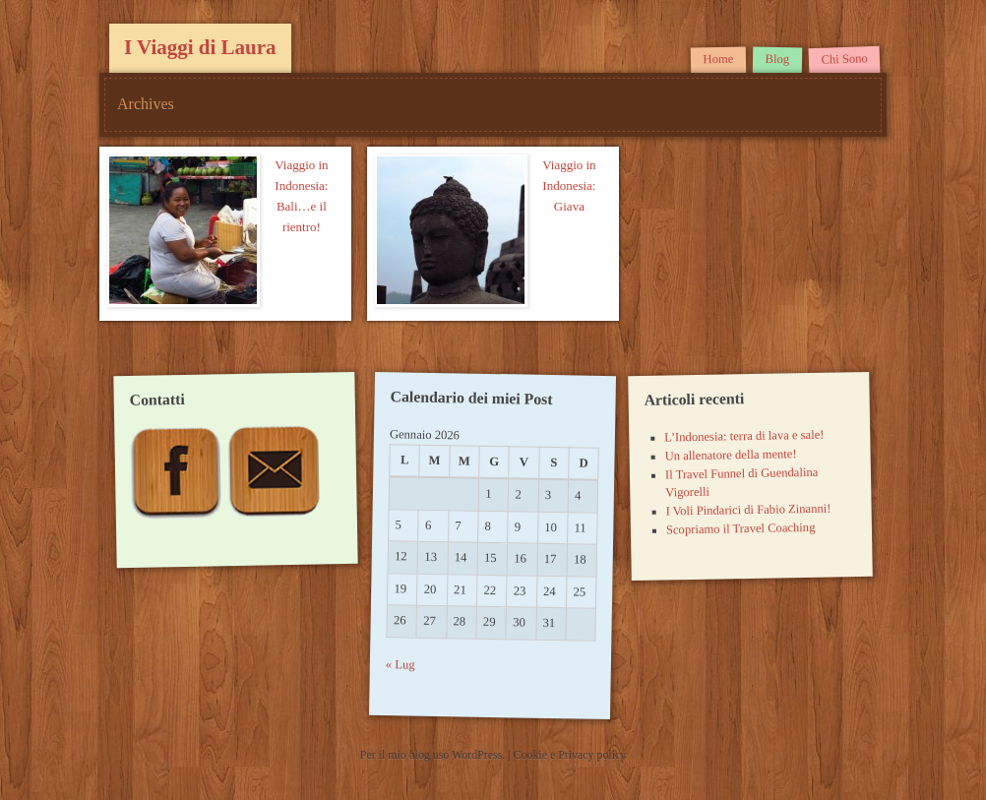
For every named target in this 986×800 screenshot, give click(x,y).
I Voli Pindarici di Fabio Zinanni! (748, 510)
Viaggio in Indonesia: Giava (568, 185)
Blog (777, 59)
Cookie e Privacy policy (570, 755)
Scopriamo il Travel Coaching (740, 529)
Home (718, 59)
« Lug (400, 665)
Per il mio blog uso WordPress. (434, 755)
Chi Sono (844, 59)
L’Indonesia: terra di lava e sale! (744, 436)
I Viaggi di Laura (200, 47)
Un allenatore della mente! (730, 454)
